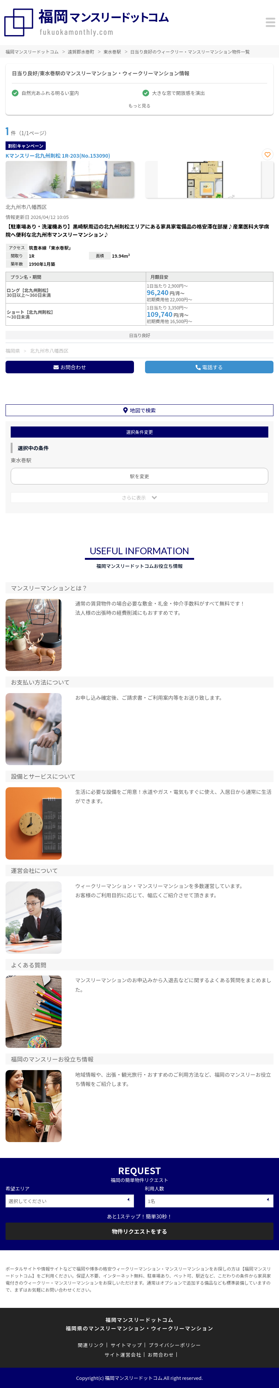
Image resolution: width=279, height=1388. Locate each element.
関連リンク (91, 1345)
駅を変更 (139, 476)
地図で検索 (143, 410)
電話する (212, 367)
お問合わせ (73, 367)
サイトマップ (126, 1345)
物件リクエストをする (139, 1231)
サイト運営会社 (122, 1354)
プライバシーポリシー (174, 1345)
